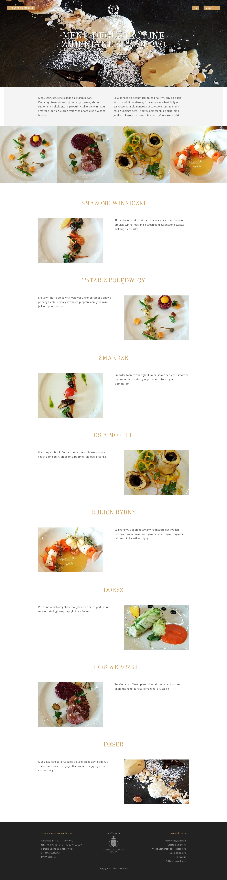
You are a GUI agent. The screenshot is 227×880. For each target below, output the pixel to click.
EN (195, 8)
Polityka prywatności (175, 861)
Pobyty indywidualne (175, 840)
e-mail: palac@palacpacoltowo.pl (57, 848)
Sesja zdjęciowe (178, 852)
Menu (209, 8)
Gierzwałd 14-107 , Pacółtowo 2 (57, 840)
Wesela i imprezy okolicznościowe (169, 848)
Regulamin (181, 857)
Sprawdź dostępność (21, 8)
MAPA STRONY (48, 857)
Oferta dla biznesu (176, 844)
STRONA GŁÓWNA (50, 852)
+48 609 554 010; (54, 844)
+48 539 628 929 (73, 844)
